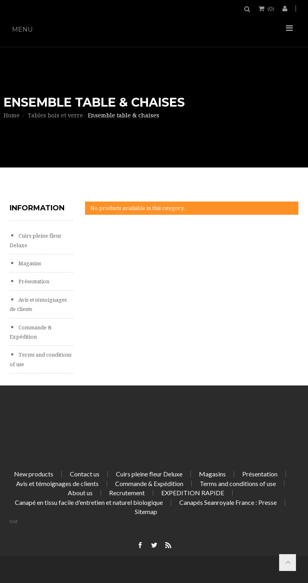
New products (33, 474)
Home (12, 115)
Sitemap (146, 511)
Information (37, 208)
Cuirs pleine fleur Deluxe (149, 474)
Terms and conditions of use (238, 483)
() (270, 8)
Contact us (84, 474)
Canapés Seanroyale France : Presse (228, 502)
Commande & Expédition (149, 483)
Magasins (29, 263)
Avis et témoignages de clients (57, 483)
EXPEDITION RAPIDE (192, 492)
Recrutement (127, 492)
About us (80, 492)
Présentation (33, 281)
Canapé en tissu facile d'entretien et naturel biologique (89, 502)
